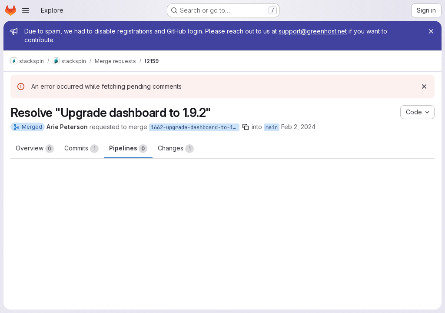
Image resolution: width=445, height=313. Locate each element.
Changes (176, 148)
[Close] (431, 31)
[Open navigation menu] (26, 10)
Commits (81, 148)
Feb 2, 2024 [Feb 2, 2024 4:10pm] (298, 126)
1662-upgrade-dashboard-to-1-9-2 (195, 127)
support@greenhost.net (313, 31)
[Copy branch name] (245, 127)
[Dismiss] (424, 86)
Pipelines (128, 148)
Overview (35, 148)
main (272, 127)
